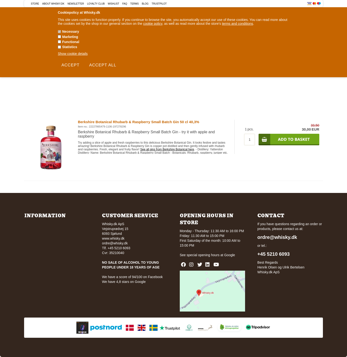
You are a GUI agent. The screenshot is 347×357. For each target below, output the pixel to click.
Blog (145, 3)
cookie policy (152, 24)
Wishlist (113, 3)
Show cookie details (73, 54)
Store (35, 3)
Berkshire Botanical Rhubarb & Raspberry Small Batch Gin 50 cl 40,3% (138, 122)
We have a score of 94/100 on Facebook (132, 277)
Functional (70, 42)
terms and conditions (237, 24)
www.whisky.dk (113, 238)
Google (229, 255)
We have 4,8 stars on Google (124, 282)
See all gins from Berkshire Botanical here (167, 149)
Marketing (70, 37)
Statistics (69, 47)
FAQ (124, 3)
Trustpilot (159, 3)
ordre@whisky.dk (115, 243)
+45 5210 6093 (273, 254)
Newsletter (75, 3)
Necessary (70, 31)
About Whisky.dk (53, 3)
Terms (134, 3)
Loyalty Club (96, 3)
